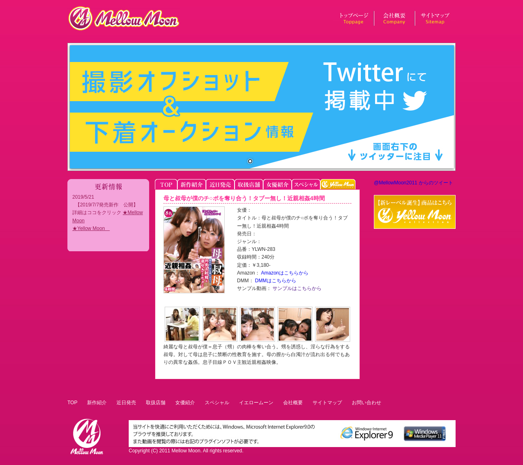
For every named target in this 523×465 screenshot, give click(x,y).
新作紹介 (97, 402)
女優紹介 (185, 402)
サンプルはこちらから (296, 288)
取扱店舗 (155, 402)
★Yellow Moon (91, 228)
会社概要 (293, 402)
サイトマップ (327, 402)
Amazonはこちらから (284, 273)
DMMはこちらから (275, 280)
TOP (72, 402)
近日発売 (126, 402)
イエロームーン (256, 402)
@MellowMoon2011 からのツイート (413, 183)
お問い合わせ (366, 402)
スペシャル (217, 402)
